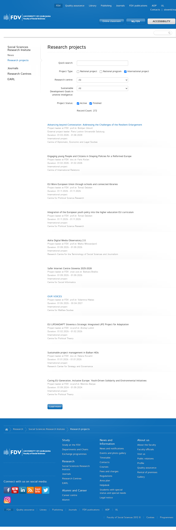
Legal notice (106, 498)
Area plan (105, 480)
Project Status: (65, 103)
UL (162, 6)
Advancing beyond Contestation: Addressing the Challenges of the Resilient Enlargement (94, 125)
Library (92, 6)
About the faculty (146, 445)
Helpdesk (104, 485)
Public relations (145, 459)
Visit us (141, 454)
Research (18, 429)
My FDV (135, 21)
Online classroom (111, 21)
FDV (58, 6)
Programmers (166, 517)
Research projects (18, 60)
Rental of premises (147, 472)
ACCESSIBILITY (161, 21)
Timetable (105, 458)
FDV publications (138, 6)
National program (111, 71)
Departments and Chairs (75, 449)
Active (82, 103)
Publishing (106, 6)
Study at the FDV (71, 445)
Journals (120, 6)
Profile (140, 463)
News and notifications (112, 448)
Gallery (141, 477)
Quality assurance (74, 6)
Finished (95, 103)
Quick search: (65, 63)
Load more (55, 407)
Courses (104, 467)
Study (66, 440)
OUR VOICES (54, 296)
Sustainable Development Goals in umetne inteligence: (61, 91)
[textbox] (152, 33)
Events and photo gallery (113, 453)
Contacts (155, 10)
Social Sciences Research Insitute (19, 48)
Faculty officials (145, 449)
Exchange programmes (74, 454)
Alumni (65, 500)
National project (87, 71)
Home (6, 429)
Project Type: (66, 71)
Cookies (150, 517)
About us (143, 440)
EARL (11, 79)
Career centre (69, 495)
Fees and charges (109, 471)
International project (136, 71)
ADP (154, 6)
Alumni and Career (74, 490)
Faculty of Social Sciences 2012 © (124, 517)
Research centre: (64, 80)
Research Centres (19, 73)
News (11, 55)
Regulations (106, 476)
